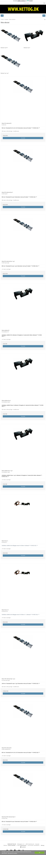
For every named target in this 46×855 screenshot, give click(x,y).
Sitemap (42, 845)
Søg (44, 3)
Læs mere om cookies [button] (12, 853)
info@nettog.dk (23, 845)
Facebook (23, 847)
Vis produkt (23, 138)
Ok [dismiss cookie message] (39, 852)
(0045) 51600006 (11, 845)
